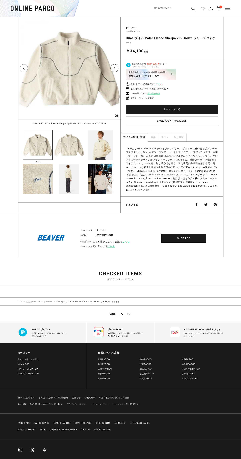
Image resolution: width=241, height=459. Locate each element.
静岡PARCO (104, 374)
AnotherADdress (102, 429)
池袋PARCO (104, 364)
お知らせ (76, 397)
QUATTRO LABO (83, 423)
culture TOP (24, 364)
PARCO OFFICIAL (27, 429)
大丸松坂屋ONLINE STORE (63, 429)
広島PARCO (104, 378)
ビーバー (131, 28)
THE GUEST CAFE (139, 423)
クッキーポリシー (100, 404)
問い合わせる (153, 93)
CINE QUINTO (103, 423)
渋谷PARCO (146, 364)
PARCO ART (24, 423)
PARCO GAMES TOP (28, 374)
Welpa (43, 429)
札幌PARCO (104, 359)
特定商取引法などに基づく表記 (114, 397)
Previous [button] (24, 68)
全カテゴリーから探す (28, 359)
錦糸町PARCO (188, 364)
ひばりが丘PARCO (191, 369)
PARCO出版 (120, 423)
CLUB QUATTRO (62, 423)
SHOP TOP (183, 238)
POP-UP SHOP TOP (28, 369)
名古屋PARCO (133, 31)
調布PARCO (146, 369)
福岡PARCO (146, 378)
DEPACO (85, 429)
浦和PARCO (187, 359)
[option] (69, 71)
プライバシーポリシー (77, 404)
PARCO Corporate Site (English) (46, 404)
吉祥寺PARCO (105, 369)
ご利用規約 (90, 397)
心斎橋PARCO (188, 374)
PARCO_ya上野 (189, 378)
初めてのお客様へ (26, 397)
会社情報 (22, 404)
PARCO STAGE (42, 423)
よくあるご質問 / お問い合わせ (53, 397)
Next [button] (114, 68)
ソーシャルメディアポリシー (126, 404)
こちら (159, 84)
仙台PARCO (146, 359)
